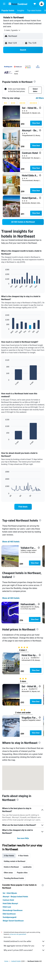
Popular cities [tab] (22, 873)
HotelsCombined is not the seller (24, 941)
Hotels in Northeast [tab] (11, 867)
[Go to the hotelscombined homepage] (17, 4)
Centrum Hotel (8, 900)
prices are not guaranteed (18, 934)
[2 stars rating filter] (5, 103)
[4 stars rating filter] (22, 103)
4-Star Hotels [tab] (23, 856)
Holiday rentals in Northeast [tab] (14, 861)
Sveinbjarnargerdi (9, 917)
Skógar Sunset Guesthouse (13, 921)
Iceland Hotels (16, 961)
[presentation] (34, 81)
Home (6, 961)
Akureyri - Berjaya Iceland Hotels (15, 897)
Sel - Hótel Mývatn (10, 893)
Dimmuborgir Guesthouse (12, 910)
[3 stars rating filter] (13, 103)
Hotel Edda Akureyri (10, 903)
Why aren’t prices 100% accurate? (24, 950)
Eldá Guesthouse (9, 914)
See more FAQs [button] (23, 838)
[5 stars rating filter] (33, 103)
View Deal (36, 123)
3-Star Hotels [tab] (9, 856)
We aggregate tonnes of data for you (24, 945)
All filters (40, 98)
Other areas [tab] (8, 873)
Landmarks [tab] (27, 867)
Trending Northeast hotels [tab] (14, 878)
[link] (23, 222)
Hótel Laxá (7, 907)
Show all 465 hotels (11, 541)
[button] (4, 4)
